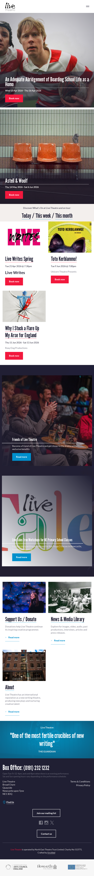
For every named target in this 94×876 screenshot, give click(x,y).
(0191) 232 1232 (39, 767)
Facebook (41, 822)
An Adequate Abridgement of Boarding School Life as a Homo (47, 82)
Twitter (52, 822)
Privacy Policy (83, 785)
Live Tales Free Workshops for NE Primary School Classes (42, 539)
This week (42, 215)
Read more (21, 456)
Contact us (46, 833)
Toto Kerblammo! (64, 258)
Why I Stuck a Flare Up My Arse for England (22, 331)
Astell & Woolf (16, 180)
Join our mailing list (46, 813)
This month (64, 215)
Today (25, 215)
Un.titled (51, 852)
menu (87, 6)
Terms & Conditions (80, 781)
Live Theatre (11, 7)
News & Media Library (67, 618)
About (9, 686)
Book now (14, 98)
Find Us (10, 802)
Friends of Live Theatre (24, 439)
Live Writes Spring (19, 258)
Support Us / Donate (20, 618)
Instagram (46, 822)
